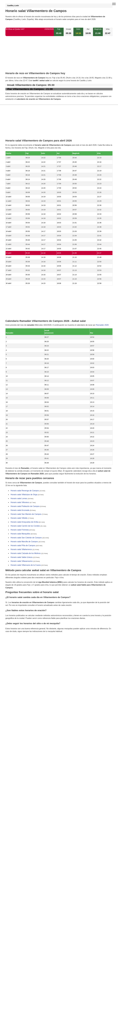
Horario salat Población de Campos (25, 506)
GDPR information (12, 643)
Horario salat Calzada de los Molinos (26, 553)
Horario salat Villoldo (19, 518)
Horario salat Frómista (20, 530)
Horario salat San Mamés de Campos (26, 514)
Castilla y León (13, 5)
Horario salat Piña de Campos (23, 546)
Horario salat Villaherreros (21, 549)
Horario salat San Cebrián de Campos (26, 538)
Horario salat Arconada (20, 510)
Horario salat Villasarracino (22, 561)
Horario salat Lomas (19, 499)
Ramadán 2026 (102, 325)
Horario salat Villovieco (20, 502)
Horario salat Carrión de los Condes (25, 526)
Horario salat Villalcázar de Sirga (24, 495)
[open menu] (114, 4)
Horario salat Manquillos (20, 534)
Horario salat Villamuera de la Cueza (26, 565)
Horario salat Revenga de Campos (25, 491)
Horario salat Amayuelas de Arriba (24, 522)
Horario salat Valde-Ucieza (21, 557)
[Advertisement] (59, 56)
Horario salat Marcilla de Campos (24, 542)
